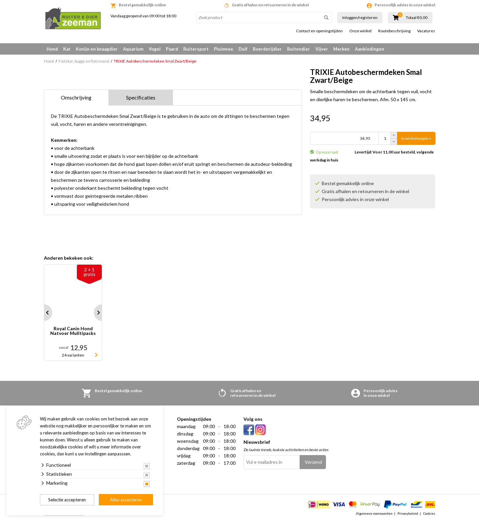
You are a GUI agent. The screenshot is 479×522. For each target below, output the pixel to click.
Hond (52, 49)
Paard (172, 49)
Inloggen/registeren (360, 17)
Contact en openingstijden (319, 31)
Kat (67, 49)
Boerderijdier (267, 49)
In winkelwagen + (416, 138)
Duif (243, 49)
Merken (341, 49)
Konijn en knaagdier (97, 49)
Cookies (429, 513)
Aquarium (133, 49)
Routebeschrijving (394, 31)
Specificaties (140, 97)
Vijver (321, 49)
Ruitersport (196, 49)
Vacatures (426, 31)
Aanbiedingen (369, 49)
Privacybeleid (408, 513)
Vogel (155, 49)
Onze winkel (360, 31)
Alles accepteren (126, 499)
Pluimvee (223, 49)
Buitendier (298, 49)
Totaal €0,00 (416, 18)
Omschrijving (76, 97)
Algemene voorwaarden (374, 513)
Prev (44, 312)
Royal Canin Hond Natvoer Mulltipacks (73, 331)
